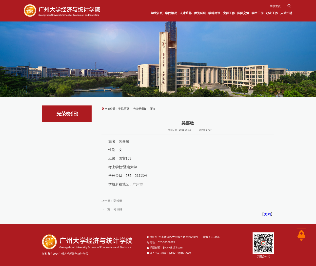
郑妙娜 (117, 201)
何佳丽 (117, 209)
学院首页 (123, 108)
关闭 (267, 214)
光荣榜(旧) (139, 108)
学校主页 (275, 6)
